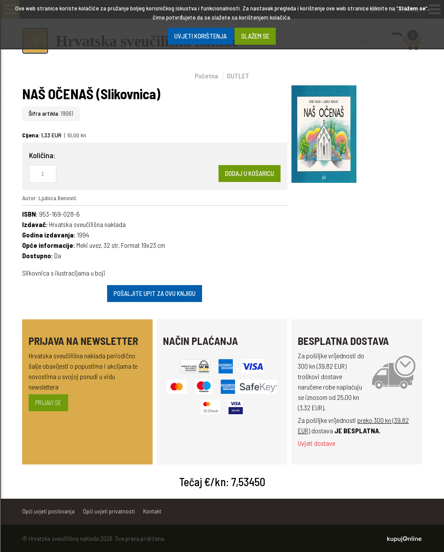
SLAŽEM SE (255, 36)
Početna (206, 75)
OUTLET (238, 75)
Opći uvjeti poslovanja (48, 511)
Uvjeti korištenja (200, 36)
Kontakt (152, 511)
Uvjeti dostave (316, 443)
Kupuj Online (404, 539)
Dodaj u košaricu (249, 173)
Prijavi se (48, 402)
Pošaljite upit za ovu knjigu (155, 293)
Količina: (42, 155)
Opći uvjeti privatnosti (109, 511)
